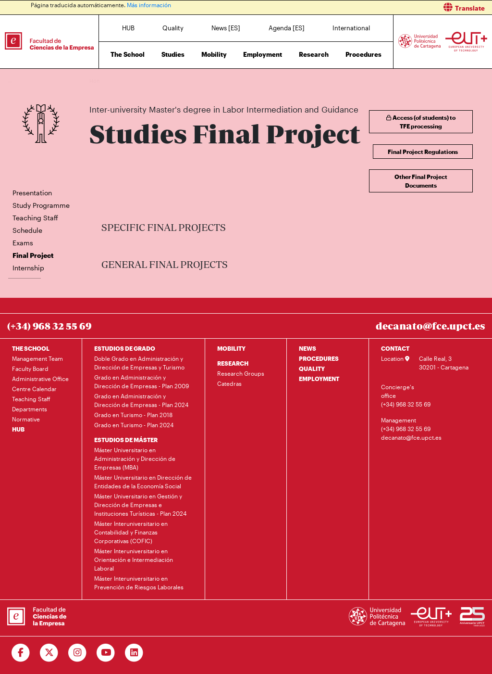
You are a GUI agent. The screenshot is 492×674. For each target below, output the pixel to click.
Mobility (214, 54)
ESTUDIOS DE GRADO (124, 348)
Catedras (229, 383)
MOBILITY (231, 348)
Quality (173, 28)
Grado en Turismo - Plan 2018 (133, 414)
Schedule (27, 230)
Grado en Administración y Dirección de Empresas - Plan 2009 (141, 381)
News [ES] (225, 28)
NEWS (307, 348)
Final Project (327, 80)
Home (97, 80)
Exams (22, 243)
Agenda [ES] (287, 28)
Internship (28, 268)
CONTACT (395, 348)
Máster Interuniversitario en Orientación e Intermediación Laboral (133, 559)
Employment (262, 54)
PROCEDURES (319, 358)
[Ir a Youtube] (106, 652)
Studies (172, 54)
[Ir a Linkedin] (134, 652)
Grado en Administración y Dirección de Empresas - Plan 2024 (141, 400)
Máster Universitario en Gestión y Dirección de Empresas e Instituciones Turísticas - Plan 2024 (140, 505)
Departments (29, 409)
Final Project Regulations (423, 151)
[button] (372, 7)
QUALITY (312, 368)
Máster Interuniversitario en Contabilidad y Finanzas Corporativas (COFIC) (131, 532)
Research (314, 54)
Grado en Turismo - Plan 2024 (133, 424)
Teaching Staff (35, 218)
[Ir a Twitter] (49, 652)
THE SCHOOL (30, 348)
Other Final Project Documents (420, 181)
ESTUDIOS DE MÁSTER (126, 439)
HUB (128, 28)
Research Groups (240, 373)
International (351, 28)
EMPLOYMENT (319, 378)
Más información (149, 4)
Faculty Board (30, 368)
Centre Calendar (34, 388)
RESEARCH (232, 363)
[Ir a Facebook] (21, 652)
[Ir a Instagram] (77, 652)
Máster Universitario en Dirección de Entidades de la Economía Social (143, 481)
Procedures (363, 54)
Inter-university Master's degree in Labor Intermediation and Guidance (221, 80)
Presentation (32, 193)
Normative (26, 419)
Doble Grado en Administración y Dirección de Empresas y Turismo (139, 362)
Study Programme (41, 205)
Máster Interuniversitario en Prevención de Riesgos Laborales (139, 582)
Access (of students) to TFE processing (420, 121)
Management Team (37, 358)
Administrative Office (40, 378)
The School (128, 54)
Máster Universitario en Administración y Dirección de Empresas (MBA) (134, 458)
